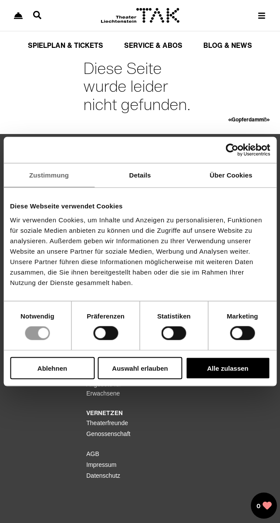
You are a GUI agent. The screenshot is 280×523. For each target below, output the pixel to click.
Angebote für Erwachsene (103, 389)
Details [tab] (140, 175)
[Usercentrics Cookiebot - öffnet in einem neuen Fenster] (232, 150)
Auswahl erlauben (140, 368)
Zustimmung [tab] (49, 175)
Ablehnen (52, 368)
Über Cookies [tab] (231, 175)
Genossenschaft (108, 433)
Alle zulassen (227, 368)
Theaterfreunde (107, 422)
